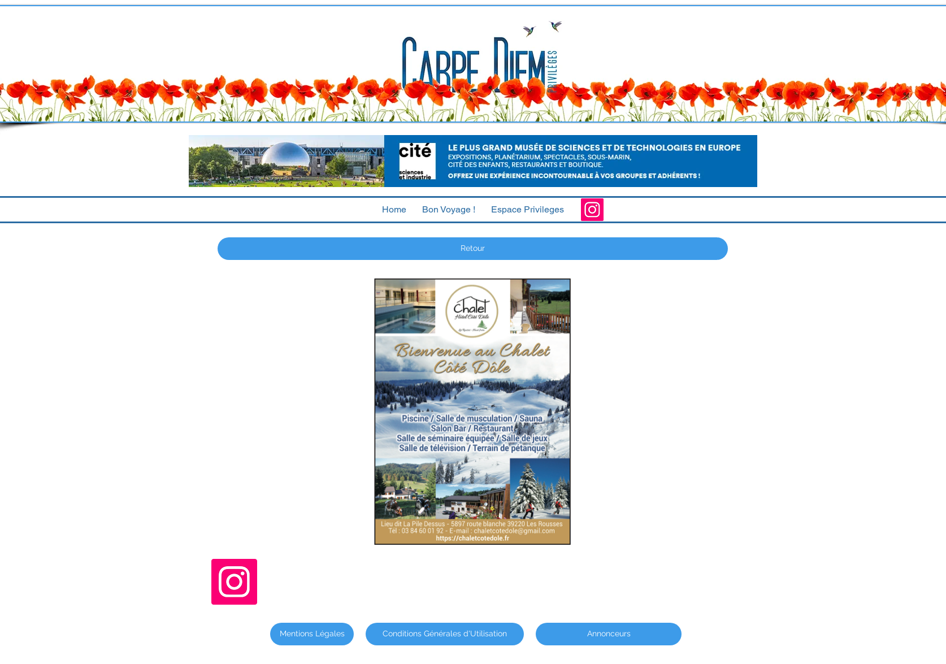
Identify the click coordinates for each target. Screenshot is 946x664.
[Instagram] (592, 209)
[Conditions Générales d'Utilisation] (445, 634)
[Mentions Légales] (312, 634)
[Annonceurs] (609, 634)
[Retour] (473, 248)
